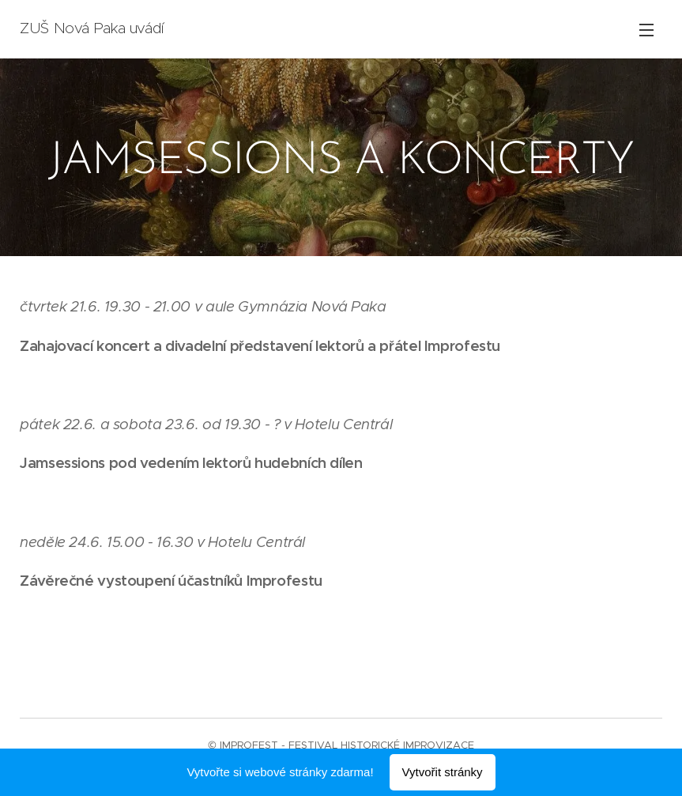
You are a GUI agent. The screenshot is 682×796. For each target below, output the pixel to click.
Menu (646, 30)
